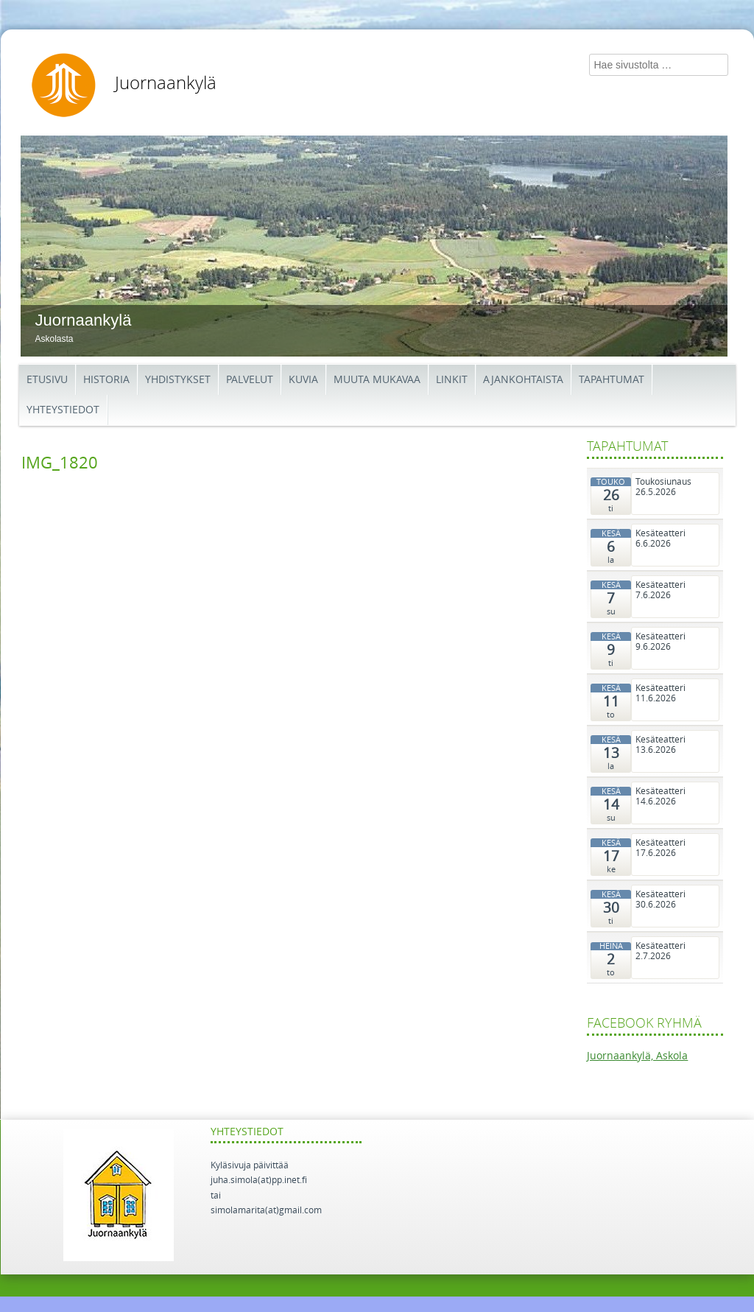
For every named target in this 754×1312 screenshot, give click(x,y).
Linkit (452, 379)
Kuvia (303, 379)
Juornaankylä (165, 83)
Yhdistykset (178, 379)
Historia (106, 379)
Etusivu (47, 379)
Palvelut (249, 379)
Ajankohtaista (523, 379)
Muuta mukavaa (377, 379)
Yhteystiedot (63, 410)
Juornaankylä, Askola (637, 1056)
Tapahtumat (611, 379)
